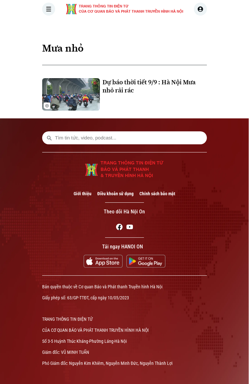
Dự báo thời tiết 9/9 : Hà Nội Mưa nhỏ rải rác (149, 86)
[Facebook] (119, 228)
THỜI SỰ (109, 27)
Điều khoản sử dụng (115, 193)
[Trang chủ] (86, 27)
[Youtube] (129, 228)
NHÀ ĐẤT (224, 27)
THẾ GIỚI (165, 27)
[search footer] (49, 138)
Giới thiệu (82, 193)
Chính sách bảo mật (157, 193)
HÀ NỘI (137, 27)
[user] (200, 9)
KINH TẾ (195, 27)
